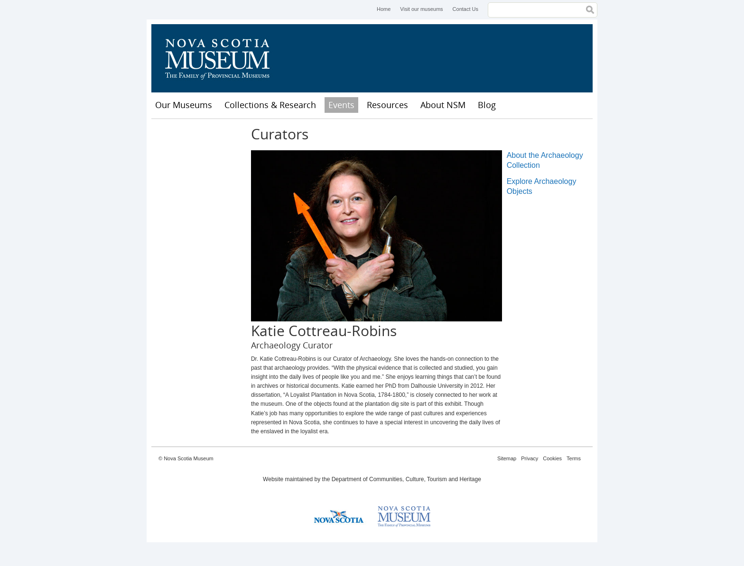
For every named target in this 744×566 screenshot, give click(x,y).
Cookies (552, 458)
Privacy (529, 458)
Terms (574, 458)
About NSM (442, 104)
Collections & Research (270, 104)
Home (384, 9)
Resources (387, 104)
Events (341, 104)
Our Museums (183, 104)
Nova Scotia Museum (222, 58)
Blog (487, 104)
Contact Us (465, 9)
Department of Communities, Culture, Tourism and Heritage (406, 479)
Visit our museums (421, 9)
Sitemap (506, 458)
